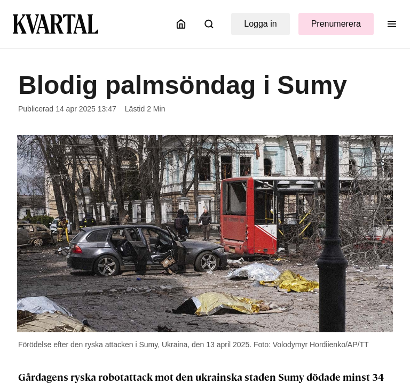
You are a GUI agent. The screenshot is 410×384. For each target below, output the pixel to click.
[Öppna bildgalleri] (205, 233)
